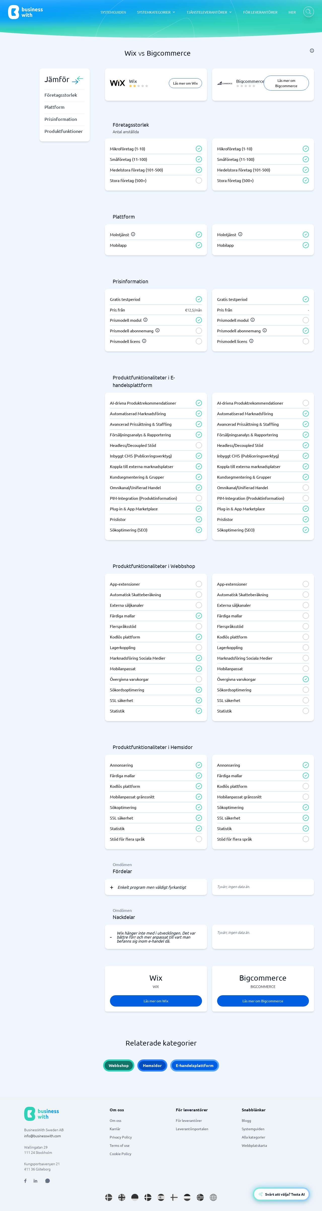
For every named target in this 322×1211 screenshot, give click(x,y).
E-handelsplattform (195, 1065)
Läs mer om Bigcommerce (286, 83)
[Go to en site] (213, 1197)
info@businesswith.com (42, 1135)
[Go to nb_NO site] (200, 1197)
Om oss (115, 1120)
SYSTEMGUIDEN (113, 12)
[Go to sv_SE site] (108, 1197)
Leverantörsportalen (192, 1128)
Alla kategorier (253, 1137)
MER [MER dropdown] (292, 12)
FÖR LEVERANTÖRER (260, 12)
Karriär (115, 1128)
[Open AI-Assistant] (281, 1194)
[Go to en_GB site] (121, 1197)
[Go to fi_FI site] (174, 1197)
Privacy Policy (121, 1137)
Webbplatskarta (254, 1145)
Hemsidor (152, 1065)
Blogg (246, 1120)
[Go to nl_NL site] (187, 1197)
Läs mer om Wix (185, 83)
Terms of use (120, 1145)
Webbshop (119, 1065)
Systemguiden (253, 1128)
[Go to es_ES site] (161, 1197)
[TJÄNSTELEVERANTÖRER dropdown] (209, 12)
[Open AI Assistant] (48, 1181)
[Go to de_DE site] (134, 1197)
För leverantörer (189, 1120)
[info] (312, 51)
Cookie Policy (120, 1153)
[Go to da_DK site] (147, 1197)
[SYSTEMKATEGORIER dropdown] (156, 12)
